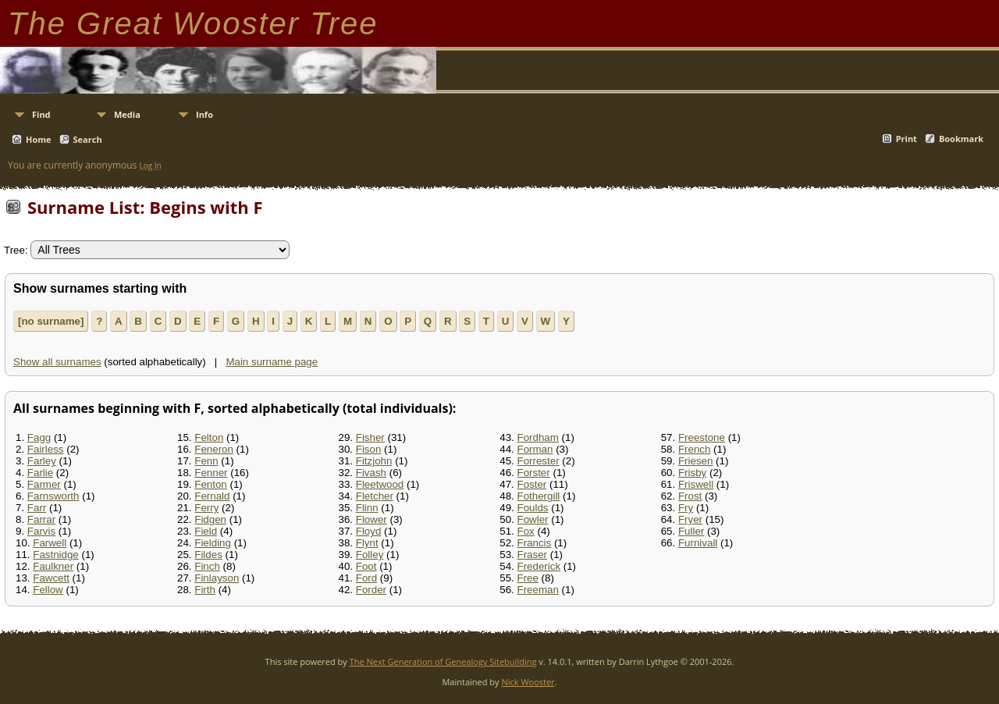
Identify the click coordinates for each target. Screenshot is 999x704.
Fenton (210, 484)
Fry (685, 508)
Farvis (41, 531)
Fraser (532, 554)
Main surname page (272, 362)
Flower (371, 519)
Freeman (538, 590)
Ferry (206, 508)
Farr (36, 508)
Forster (533, 472)
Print (906, 138)
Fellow (48, 590)
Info (204, 114)
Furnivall (697, 543)
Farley (41, 461)
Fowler (533, 519)
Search (87, 139)
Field (205, 531)
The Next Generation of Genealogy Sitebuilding (443, 661)
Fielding (212, 543)
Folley (370, 554)
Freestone (701, 437)
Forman (535, 449)
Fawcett (51, 578)
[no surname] (51, 321)
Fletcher (374, 496)
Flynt (367, 543)
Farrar (41, 519)
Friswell (695, 484)
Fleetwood (380, 484)
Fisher (370, 437)
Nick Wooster (527, 682)
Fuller (691, 531)
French (694, 449)
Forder (371, 590)
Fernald (211, 496)
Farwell (49, 543)
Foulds (533, 508)
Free (528, 578)
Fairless (45, 449)
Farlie (40, 472)
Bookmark (961, 138)
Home (39, 139)
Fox (526, 531)
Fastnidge (56, 554)
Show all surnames (57, 362)
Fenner (210, 472)
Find (41, 114)
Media (127, 114)
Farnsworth (53, 496)
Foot (366, 566)
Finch (207, 566)
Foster (532, 484)
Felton (208, 437)
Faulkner (53, 566)
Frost (690, 496)
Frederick (539, 566)
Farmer (44, 484)
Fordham (538, 437)
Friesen (695, 461)
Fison (369, 449)
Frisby (692, 472)
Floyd (369, 531)
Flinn (367, 508)
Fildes (208, 554)
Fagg (39, 437)
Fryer (690, 519)
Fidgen (210, 519)
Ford (366, 578)
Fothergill (538, 496)
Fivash (371, 472)
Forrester (538, 461)
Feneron (213, 449)
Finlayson (216, 578)
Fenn (206, 461)
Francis (534, 543)
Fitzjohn (374, 461)
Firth (204, 590)
